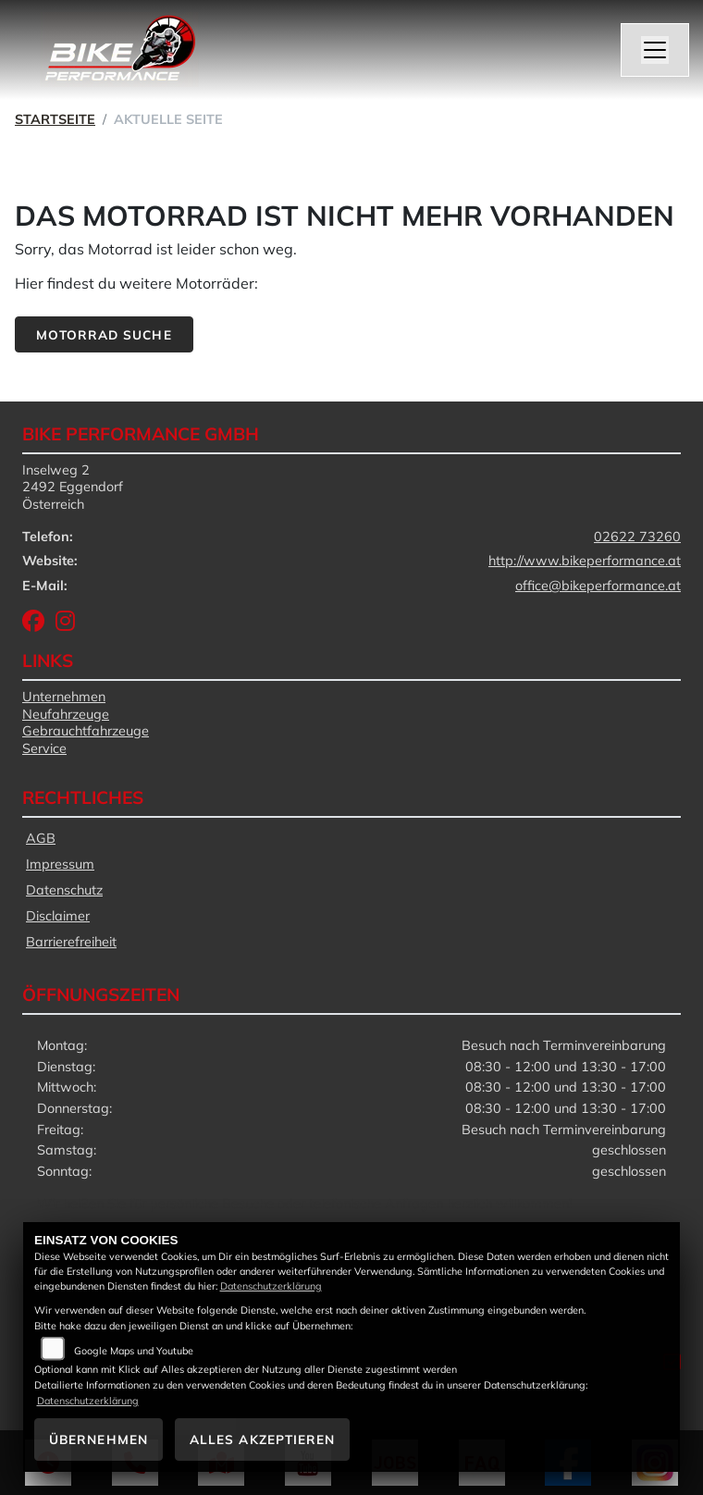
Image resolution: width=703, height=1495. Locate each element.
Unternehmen (63, 696)
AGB (41, 838)
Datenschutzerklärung (271, 1285)
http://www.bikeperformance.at (584, 560)
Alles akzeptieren (263, 1439)
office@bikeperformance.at (598, 585)
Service (44, 748)
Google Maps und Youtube (133, 1350)
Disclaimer (58, 916)
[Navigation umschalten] (655, 50)
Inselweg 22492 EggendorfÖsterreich (72, 487)
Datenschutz (64, 890)
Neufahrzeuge (65, 714)
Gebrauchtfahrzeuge (85, 731)
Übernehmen (98, 1439)
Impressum (60, 864)
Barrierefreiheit (71, 941)
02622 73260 (637, 536)
